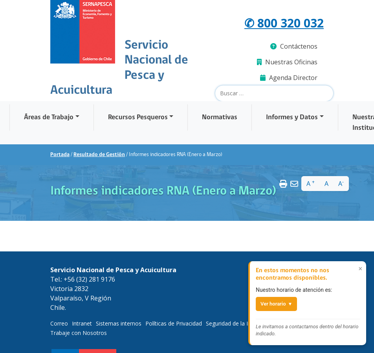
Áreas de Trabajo (48, 117)
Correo (59, 323)
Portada (60, 155)
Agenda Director (288, 77)
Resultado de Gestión (99, 155)
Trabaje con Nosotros (78, 333)
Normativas (219, 117)
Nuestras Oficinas (287, 62)
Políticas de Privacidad (173, 323)
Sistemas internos (118, 323)
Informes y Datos (292, 117)
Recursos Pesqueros (138, 117)
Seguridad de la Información (241, 323)
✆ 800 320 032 (284, 23)
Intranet (82, 323)
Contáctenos (293, 46)
